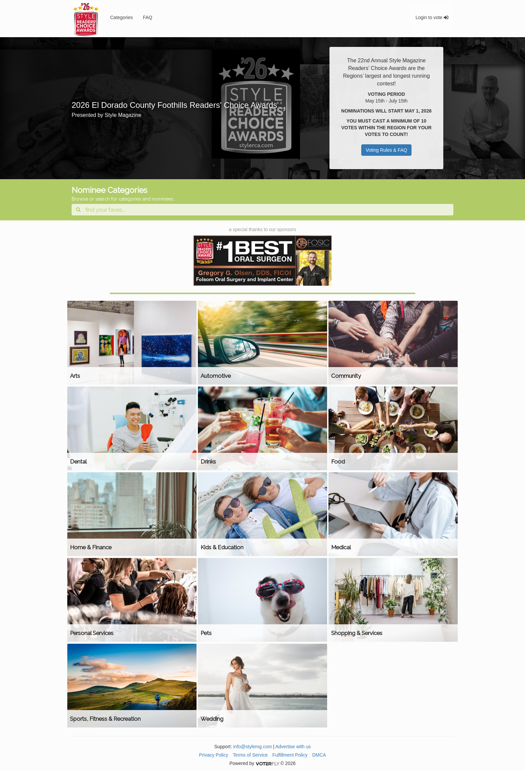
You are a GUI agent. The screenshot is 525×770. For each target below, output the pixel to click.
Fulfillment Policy (290, 755)
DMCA (319, 755)
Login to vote (432, 17)
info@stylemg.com (252, 746)
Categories (121, 17)
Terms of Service (250, 755)
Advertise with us (293, 746)
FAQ (147, 17)
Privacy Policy (213, 755)
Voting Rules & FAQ (386, 150)
